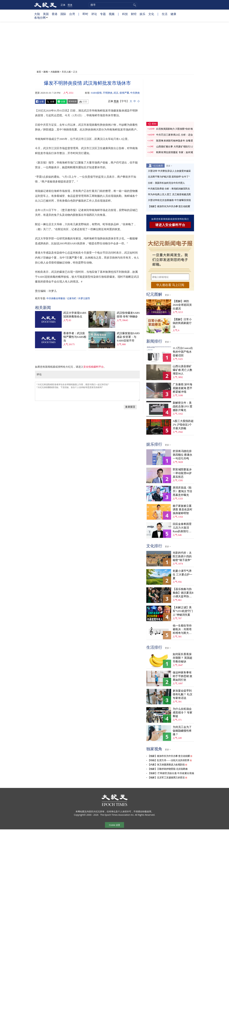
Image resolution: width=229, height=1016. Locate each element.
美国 (46, 14)
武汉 (116, 93)
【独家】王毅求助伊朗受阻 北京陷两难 (167, 769)
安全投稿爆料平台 (93, 366)
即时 (85, 14)
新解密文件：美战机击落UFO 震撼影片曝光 (182, 406)
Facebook (40, 101)
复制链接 (72, 101)
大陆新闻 (54, 71)
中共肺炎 (135, 93)
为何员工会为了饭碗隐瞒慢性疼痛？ (182, 731)
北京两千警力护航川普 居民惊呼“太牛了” (169, 176)
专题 (103, 14)
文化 (151, 14)
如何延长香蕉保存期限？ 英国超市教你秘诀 (182, 658)
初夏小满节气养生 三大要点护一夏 (182, 574)
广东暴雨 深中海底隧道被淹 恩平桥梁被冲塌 (182, 388)
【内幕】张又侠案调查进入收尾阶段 (166, 764)
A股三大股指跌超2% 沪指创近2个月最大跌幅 (183, 424)
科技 (125, 14)
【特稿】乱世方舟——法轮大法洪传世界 (168, 760)
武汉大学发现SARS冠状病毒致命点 (74, 314)
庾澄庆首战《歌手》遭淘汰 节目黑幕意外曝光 (182, 491)
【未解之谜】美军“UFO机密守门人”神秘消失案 (183, 611)
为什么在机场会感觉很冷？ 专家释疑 (182, 712)
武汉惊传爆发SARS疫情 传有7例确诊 (128, 314)
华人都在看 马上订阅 (170, 285)
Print (83, 101)
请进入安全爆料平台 (170, 225)
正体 (63, 4)
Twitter (51, 101)
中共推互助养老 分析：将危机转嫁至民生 (169, 188)
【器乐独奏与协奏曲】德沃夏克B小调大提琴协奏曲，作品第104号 (183, 593)
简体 (70, 4)
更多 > (169, 165)
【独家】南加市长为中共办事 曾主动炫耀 (169, 206)
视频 (111, 14)
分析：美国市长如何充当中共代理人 (166, 183)
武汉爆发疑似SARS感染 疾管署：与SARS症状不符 (128, 337)
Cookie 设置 (114, 825)
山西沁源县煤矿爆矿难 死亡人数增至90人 (182, 370)
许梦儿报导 (84, 298)
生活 (164, 14)
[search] (113, 5)
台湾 (72, 14)
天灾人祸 (66, 71)
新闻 (45, 71)
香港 (54, 14)
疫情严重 (124, 93)
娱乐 (142, 14)
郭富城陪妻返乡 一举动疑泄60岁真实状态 (182, 473)
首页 (39, 71)
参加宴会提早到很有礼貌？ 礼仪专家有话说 (182, 694)
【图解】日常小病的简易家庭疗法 (182, 323)
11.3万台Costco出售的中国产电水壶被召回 (183, 352)
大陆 (37, 14)
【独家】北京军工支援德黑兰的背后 (166, 777)
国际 (63, 14)
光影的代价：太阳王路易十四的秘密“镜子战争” (182, 556)
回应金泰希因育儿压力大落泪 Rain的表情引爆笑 (182, 528)
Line (62, 101)
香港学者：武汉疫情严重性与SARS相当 (74, 337)
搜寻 (134, 5)
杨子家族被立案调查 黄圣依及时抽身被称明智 (182, 509)
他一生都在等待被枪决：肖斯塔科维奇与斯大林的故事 (182, 629)
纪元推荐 (158, 165)
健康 (173, 14)
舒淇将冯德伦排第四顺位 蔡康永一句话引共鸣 (182, 455)
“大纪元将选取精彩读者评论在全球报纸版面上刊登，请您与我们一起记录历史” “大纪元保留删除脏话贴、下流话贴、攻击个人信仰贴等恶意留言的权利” (87, 391)
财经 (134, 14)
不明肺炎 (107, 93)
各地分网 (41, 19)
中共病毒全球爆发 (55, 298)
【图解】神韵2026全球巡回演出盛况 (182, 305)
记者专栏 (71, 298)
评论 (94, 14)
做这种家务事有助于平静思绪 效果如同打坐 (182, 676)
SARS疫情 (96, 93)
